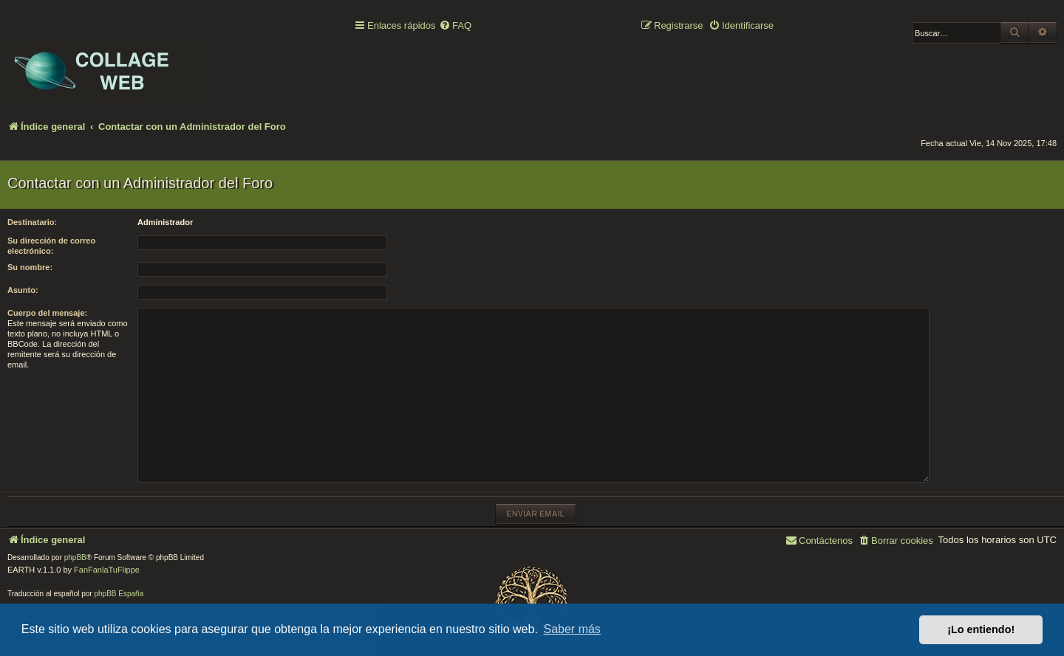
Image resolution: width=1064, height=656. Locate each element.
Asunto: (22, 290)
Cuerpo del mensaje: (47, 312)
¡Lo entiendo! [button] (980, 629)
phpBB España (118, 594)
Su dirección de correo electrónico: (51, 245)
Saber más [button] (572, 629)
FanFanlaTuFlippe (107, 569)
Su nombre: (29, 267)
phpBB (75, 557)
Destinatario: (32, 222)
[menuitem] (455, 26)
